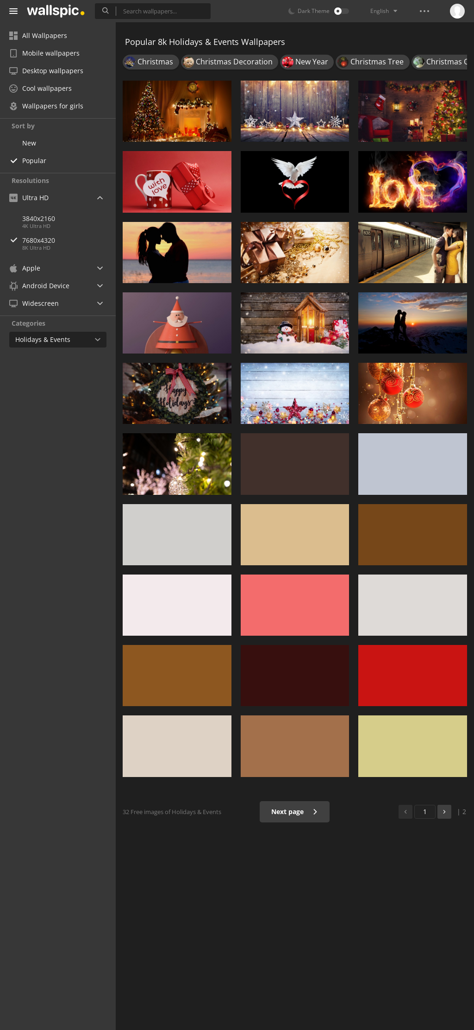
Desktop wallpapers (46, 70)
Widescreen (34, 303)
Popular (34, 160)
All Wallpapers (38, 35)
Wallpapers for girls (46, 105)
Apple (24, 268)
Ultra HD (29, 197)
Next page (294, 811)
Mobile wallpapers (44, 53)
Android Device (39, 286)
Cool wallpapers (40, 88)
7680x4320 (69, 240)
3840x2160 (38, 218)
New (29, 143)
